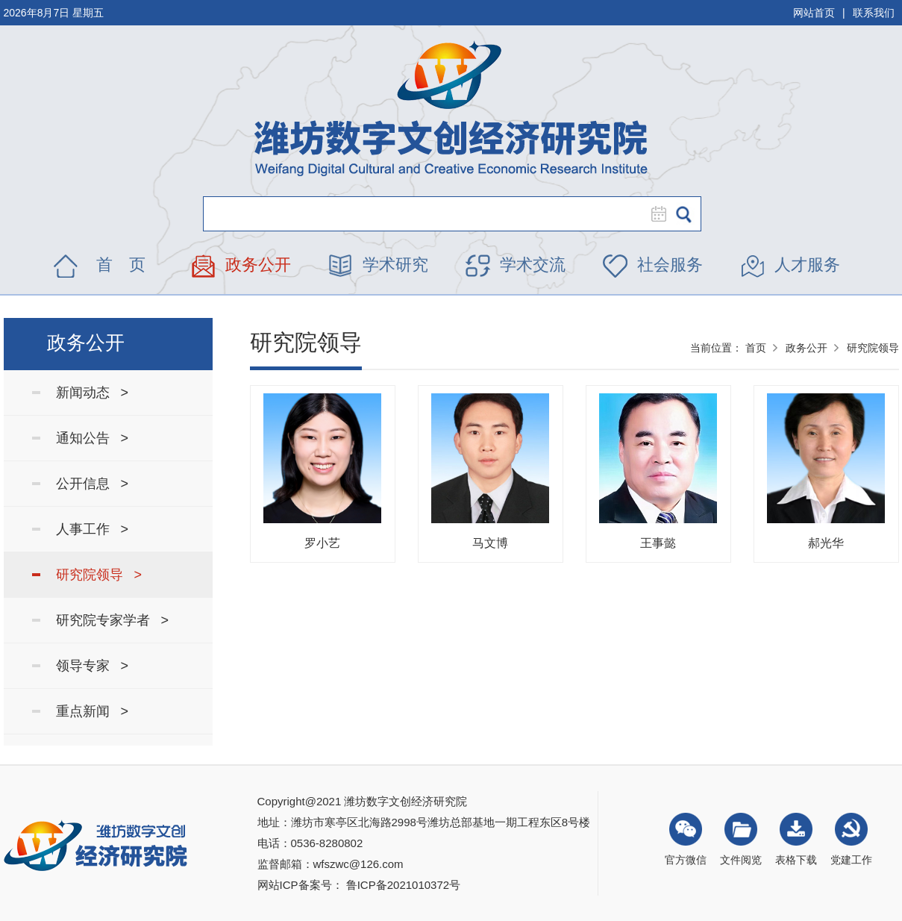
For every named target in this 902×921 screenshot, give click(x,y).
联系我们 (874, 13)
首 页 (120, 264)
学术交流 (533, 264)
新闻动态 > (92, 392)
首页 (755, 348)
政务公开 (258, 264)
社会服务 (670, 264)
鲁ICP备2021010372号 (403, 884)
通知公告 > (92, 438)
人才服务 (807, 264)
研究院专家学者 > (112, 620)
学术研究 (395, 264)
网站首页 (814, 13)
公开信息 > (92, 483)
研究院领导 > (99, 574)
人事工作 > (92, 529)
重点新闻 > (92, 711)
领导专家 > (92, 665)
